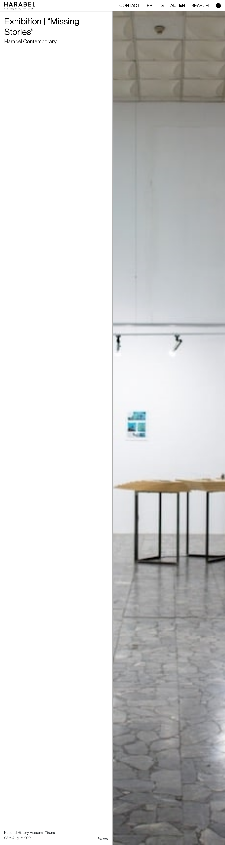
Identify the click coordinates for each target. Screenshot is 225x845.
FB (149, 5)
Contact (129, 5)
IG (161, 5)
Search (200, 5)
